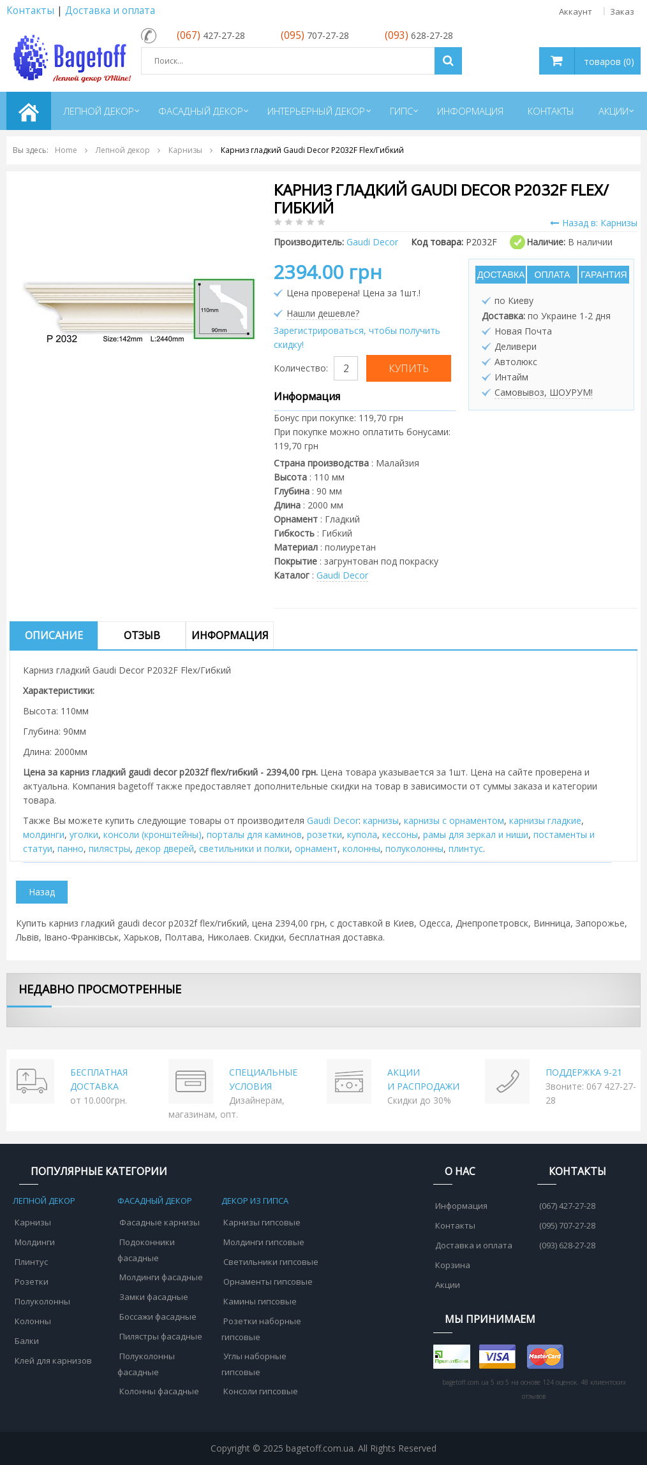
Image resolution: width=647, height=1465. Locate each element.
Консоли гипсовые (260, 1391)
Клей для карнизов (53, 1360)
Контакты (30, 10)
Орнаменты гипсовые (268, 1281)
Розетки (31, 1281)
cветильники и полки (244, 848)
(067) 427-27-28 (567, 1205)
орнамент (316, 848)
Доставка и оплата (110, 10)
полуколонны (414, 848)
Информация (230, 635)
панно (70, 848)
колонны (361, 848)
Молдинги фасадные (161, 1277)
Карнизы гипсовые (262, 1222)
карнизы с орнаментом (454, 820)
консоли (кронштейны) (152, 834)
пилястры (109, 848)
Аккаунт (575, 11)
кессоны (400, 834)
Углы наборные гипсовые (253, 1364)
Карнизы (33, 1222)
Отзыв (142, 635)
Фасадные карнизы (159, 1222)
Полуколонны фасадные (146, 1364)
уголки (84, 834)
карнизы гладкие (545, 820)
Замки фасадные (153, 1297)
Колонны (33, 1321)
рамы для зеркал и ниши (475, 834)
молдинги (43, 834)
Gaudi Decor (342, 575)
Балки (27, 1340)
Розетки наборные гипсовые (261, 1329)
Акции (447, 1284)
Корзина (452, 1265)
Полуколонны (42, 1301)
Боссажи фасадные (158, 1316)
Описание (54, 635)
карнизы (381, 820)
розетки (324, 834)
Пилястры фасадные (160, 1336)
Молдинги (35, 1242)
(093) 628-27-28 (567, 1245)
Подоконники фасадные (146, 1250)
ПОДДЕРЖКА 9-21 (584, 1072)
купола (362, 834)
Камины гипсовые (260, 1301)
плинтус (466, 848)
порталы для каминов (254, 834)
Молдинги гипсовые (263, 1242)
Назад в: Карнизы (593, 223)
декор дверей (164, 848)
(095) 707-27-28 (567, 1225)
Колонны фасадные (159, 1391)
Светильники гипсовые (270, 1261)
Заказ (622, 11)
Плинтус (31, 1261)
